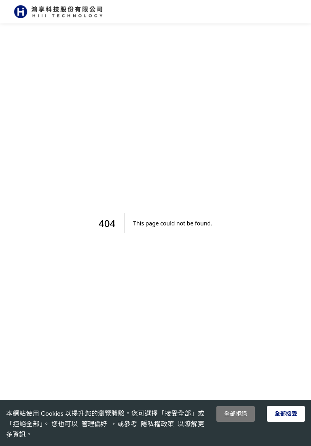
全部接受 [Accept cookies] (286, 413)
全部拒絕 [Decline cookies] (235, 413)
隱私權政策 (157, 424)
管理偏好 (94, 424)
